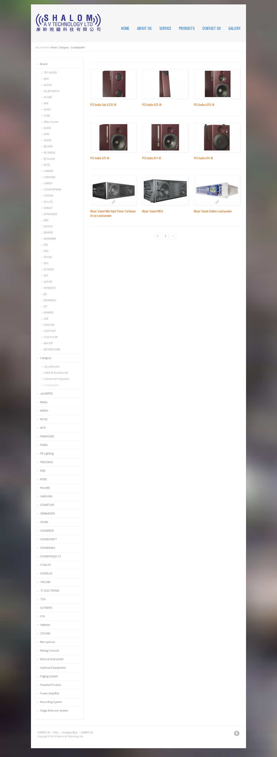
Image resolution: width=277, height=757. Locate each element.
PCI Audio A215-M (204, 104)
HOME (125, 28)
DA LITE (48, 201)
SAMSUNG (46, 496)
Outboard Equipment (52, 667)
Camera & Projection (56, 378)
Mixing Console (49, 650)
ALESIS (48, 85)
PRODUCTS (187, 28)
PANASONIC (47, 436)
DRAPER (48, 232)
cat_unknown (52, 366)
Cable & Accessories (56, 372)
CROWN (48, 195)
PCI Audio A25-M (151, 104)
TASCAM (45, 582)
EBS (46, 244)
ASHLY (47, 109)
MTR (43, 427)
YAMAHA (45, 625)
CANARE (48, 171)
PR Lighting (47, 453)
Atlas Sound (51, 121)
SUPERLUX (46, 573)
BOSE (47, 165)
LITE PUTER (51, 337)
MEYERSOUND (52, 349)
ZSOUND (45, 633)
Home (53, 47)
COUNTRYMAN (52, 189)
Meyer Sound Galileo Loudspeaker (213, 211)
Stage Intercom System (54, 710)
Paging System (49, 676)
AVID (46, 134)
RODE (43, 479)
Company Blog (69, 732)
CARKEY (48, 183)
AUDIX (47, 128)
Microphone (47, 642)
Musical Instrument (51, 659)
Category (64, 47)
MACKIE (48, 343)
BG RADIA (49, 152)
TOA (42, 599)
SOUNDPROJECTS (50, 556)
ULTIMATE (46, 607)
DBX (46, 220)
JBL (45, 294)
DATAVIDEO (50, 214)
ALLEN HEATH (51, 91)
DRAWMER (50, 238)
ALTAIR (48, 97)
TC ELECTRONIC (50, 590)
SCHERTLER (47, 505)
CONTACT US (211, 28)
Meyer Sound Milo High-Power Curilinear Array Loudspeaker (113, 213)
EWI (46, 263)
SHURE (44, 522)
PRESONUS (46, 462)
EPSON (48, 257)
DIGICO (48, 226)
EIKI (46, 251)
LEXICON (49, 324)
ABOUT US (144, 28)
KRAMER (48, 312)
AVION (47, 140)
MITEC (44, 419)
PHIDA (44, 445)
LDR (46, 318)
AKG (46, 78)
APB (46, 103)
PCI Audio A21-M (99, 158)
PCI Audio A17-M (151, 158)
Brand (43, 64)
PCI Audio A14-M (203, 158)
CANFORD (49, 177)
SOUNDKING (47, 547)
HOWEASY (50, 288)
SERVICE (165, 28)
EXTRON (49, 269)
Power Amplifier (49, 693)
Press (56, 732)
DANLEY (48, 208)
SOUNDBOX (47, 530)
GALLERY (234, 28)
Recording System (51, 702)
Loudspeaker (78, 47)
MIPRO (44, 410)
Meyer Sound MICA (152, 211)
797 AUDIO (50, 72)
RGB (42, 470)
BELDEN (48, 146)
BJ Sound (49, 158)
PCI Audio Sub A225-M (103, 104)
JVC (46, 306)
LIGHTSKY (50, 331)
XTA (42, 616)
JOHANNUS (50, 300)
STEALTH (45, 565)
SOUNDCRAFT (48, 539)
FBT (46, 275)
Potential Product (50, 684)
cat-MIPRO (46, 393)
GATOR (48, 281)
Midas (43, 402)
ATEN (47, 115)
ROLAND (45, 487)
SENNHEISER (47, 513)
